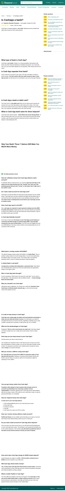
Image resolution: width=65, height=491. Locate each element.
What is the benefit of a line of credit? (54, 86)
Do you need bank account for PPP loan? (56, 35)
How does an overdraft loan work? (55, 19)
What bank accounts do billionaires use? (55, 39)
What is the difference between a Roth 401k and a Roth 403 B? (55, 79)
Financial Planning (31, 7)
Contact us (61, 2)
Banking (12, 7)
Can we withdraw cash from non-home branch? (55, 23)
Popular (54, 2)
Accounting (5, 7)
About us (52, 488)
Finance (23, 7)
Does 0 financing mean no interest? (54, 83)
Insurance (53, 7)
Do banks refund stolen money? (55, 28)
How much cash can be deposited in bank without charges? (55, 26)
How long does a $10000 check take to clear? (55, 45)
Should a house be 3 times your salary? (55, 109)
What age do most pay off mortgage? (53, 89)
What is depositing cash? (53, 17)
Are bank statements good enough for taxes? (55, 42)
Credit (17, 7)
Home (2, 15)
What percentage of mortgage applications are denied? (54, 103)
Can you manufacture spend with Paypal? (55, 32)
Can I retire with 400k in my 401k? (55, 105)
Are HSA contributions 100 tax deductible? (54, 99)
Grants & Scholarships (43, 7)
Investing (60, 7)
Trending (48, 2)
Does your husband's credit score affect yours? (55, 93)
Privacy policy (60, 488)
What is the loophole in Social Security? (54, 96)
